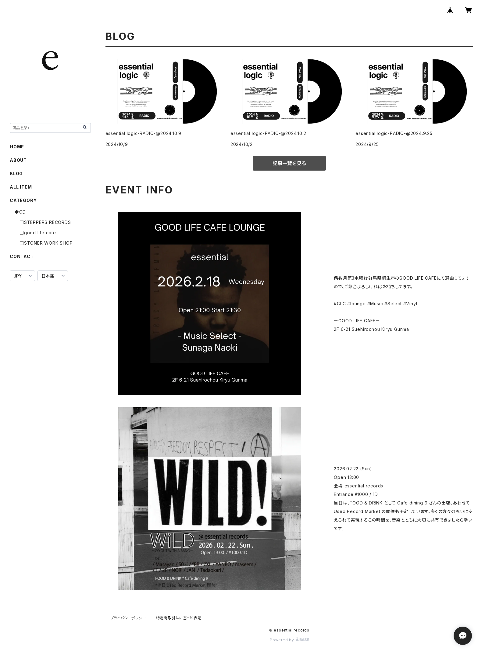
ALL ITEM (21, 186)
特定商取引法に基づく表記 (179, 618)
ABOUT (18, 160)
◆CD (20, 211)
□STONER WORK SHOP (46, 243)
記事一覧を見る (289, 163)
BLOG (16, 173)
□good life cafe (38, 232)
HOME (17, 146)
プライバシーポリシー (128, 618)
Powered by (289, 640)
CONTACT (22, 256)
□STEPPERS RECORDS (45, 222)
